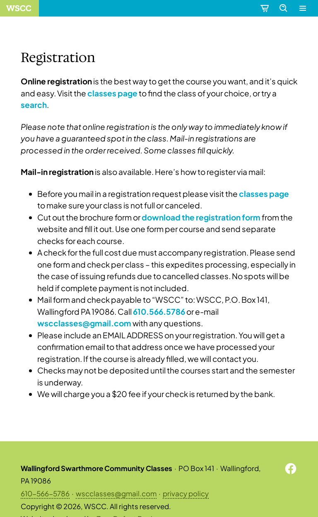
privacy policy (186, 493)
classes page (112, 93)
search (34, 105)
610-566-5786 (45, 493)
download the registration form (201, 217)
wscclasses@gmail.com (116, 493)
